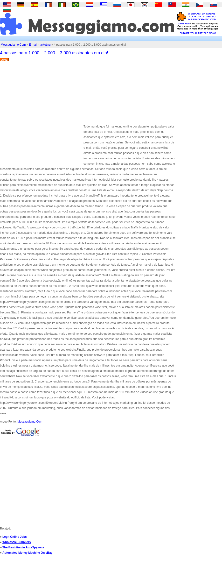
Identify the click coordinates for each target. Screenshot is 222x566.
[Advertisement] (88, 77)
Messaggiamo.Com (13, 44)
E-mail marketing (40, 44)
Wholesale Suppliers (16, 542)
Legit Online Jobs (14, 536)
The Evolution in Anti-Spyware (23, 547)
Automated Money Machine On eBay (27, 552)
